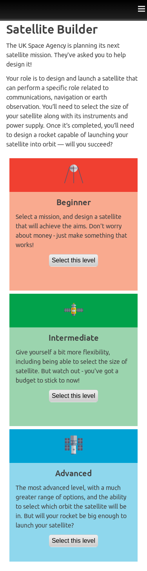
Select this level (73, 260)
